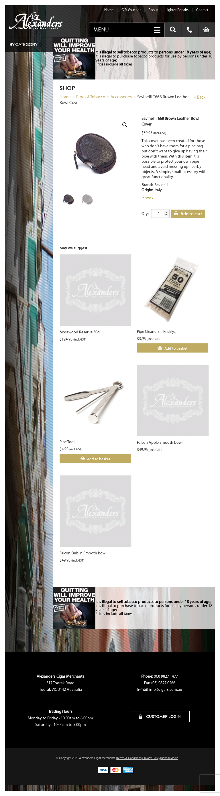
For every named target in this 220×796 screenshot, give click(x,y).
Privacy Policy (151, 758)
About (153, 10)
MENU (101, 29)
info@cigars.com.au (165, 689)
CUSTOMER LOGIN (160, 716)
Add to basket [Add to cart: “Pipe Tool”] (98, 459)
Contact (202, 10)
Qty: (145, 213)
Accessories (121, 97)
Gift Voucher (131, 10)
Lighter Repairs (177, 10)
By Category (23, 44)
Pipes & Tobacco (90, 97)
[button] (125, 125)
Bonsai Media (169, 758)
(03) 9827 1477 (166, 676)
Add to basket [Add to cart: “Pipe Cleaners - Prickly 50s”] (176, 348)
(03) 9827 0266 (163, 682)
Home (109, 10)
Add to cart (191, 213)
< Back (199, 97)
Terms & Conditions (129, 758)
